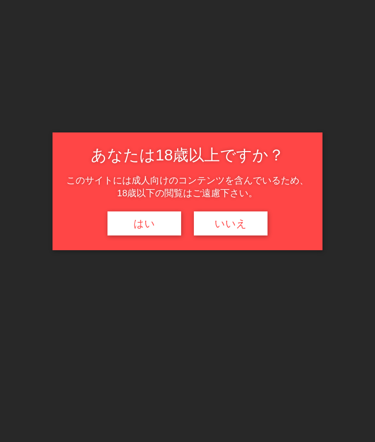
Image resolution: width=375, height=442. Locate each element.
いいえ (230, 224)
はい (144, 224)
